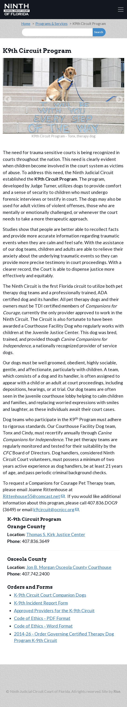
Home (25, 23)
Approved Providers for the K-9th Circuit (54, 610)
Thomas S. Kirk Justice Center (55, 534)
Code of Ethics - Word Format (43, 626)
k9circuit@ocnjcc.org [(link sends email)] (56, 509)
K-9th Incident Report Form (41, 603)
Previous (8, 100)
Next (119, 100)
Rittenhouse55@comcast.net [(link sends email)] (34, 496)
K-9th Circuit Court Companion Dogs (50, 595)
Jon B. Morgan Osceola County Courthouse (68, 567)
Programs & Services (51, 23)
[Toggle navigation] (120, 9)
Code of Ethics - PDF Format (42, 618)
